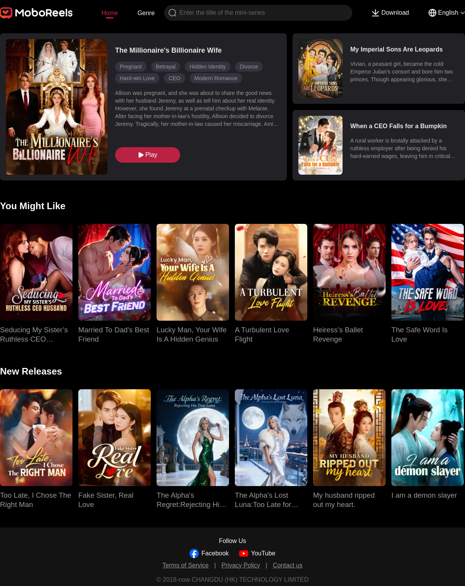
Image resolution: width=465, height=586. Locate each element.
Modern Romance (216, 78)
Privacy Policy (241, 565)
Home (110, 13)
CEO (174, 78)
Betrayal (166, 67)
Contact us (287, 565)
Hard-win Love (137, 78)
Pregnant (131, 67)
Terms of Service (185, 565)
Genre (146, 13)
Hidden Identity (207, 67)
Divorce (249, 67)
